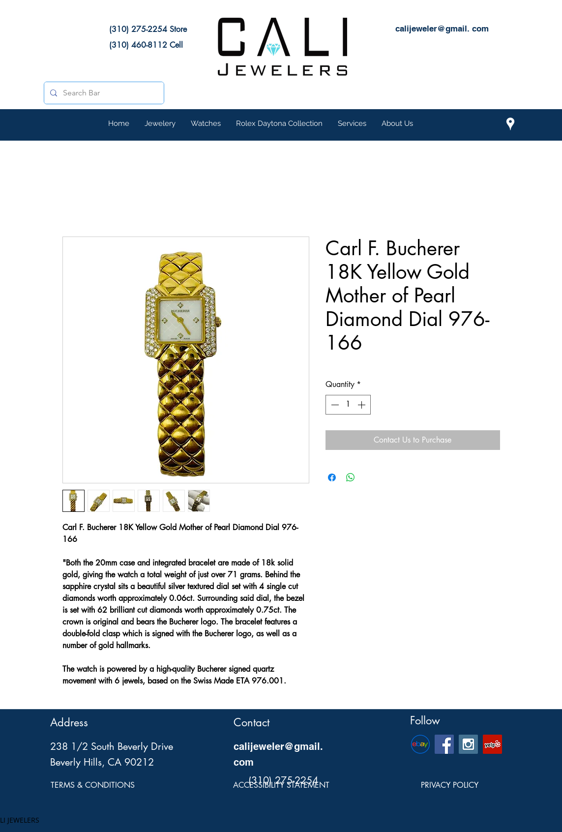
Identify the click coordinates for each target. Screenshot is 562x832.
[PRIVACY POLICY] (450, 786)
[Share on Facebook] (332, 477)
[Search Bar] (103, 93)
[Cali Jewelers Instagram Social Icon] (468, 744)
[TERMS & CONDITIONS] (93, 786)
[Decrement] (334, 404)
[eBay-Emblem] (420, 744)
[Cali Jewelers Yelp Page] (492, 744)
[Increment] (362, 404)
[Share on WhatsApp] (350, 477)
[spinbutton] (348, 404)
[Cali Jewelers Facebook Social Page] (444, 744)
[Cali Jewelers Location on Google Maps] (510, 124)
